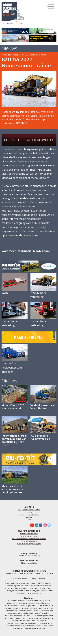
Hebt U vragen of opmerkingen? (29, 544)
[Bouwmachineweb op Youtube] (31, 525)
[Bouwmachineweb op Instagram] (44, 525)
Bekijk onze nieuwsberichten (29, 510)
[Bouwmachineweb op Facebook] (40, 525)
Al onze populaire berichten (29, 515)
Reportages (29, 512)
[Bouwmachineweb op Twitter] (49, 525)
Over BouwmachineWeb (29, 533)
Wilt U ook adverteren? (29, 541)
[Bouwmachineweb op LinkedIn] (36, 525)
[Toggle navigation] (51, 6)
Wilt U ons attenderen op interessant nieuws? (29, 539)
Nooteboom (41, 251)
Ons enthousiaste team (29, 536)
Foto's (29, 520)
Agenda (29, 517)
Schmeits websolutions (29, 563)
